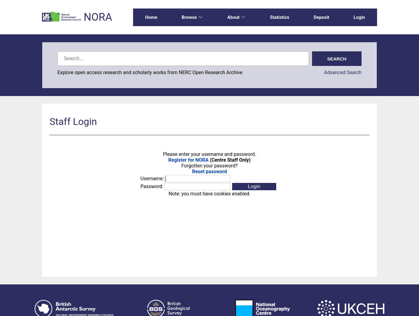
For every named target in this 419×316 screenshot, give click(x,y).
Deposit (321, 17)
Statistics (279, 17)
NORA (98, 17)
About (236, 17)
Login (359, 17)
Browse (192, 17)
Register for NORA (188, 160)
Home (151, 17)
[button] (254, 186)
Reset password (209, 171)
